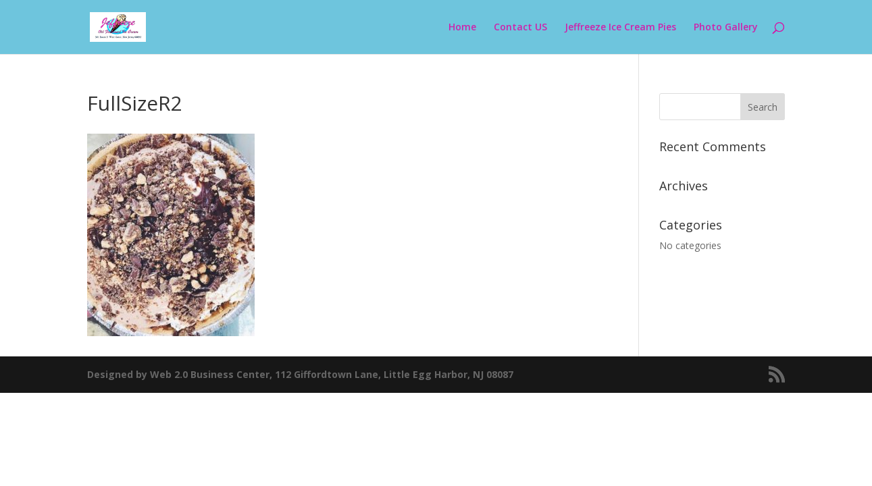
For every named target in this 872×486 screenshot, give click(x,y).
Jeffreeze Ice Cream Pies (620, 27)
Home (462, 27)
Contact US (520, 27)
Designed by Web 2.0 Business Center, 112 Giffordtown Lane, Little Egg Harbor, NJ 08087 (300, 374)
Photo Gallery (726, 27)
